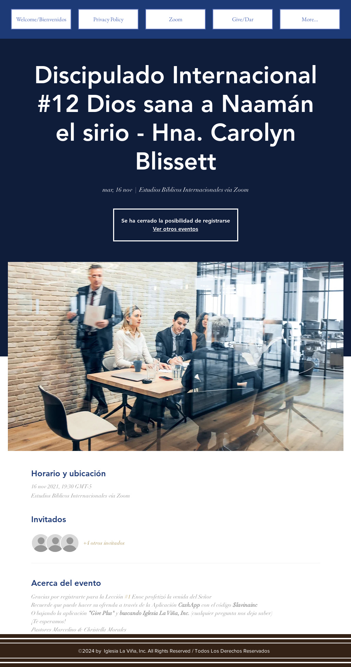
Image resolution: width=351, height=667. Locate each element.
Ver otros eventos (175, 229)
